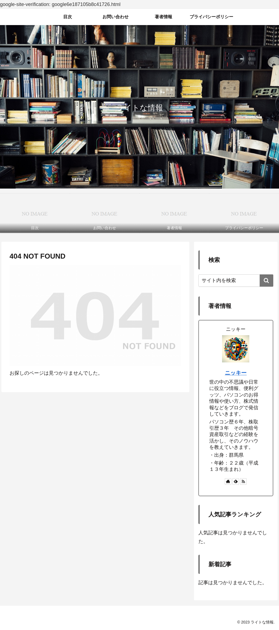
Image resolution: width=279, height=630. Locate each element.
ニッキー (236, 373)
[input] (235, 280)
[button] (266, 280)
